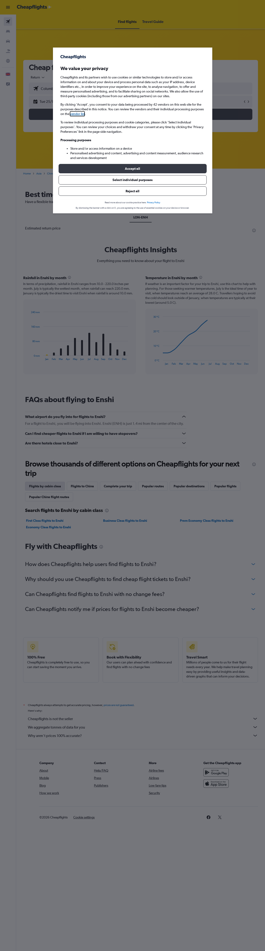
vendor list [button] (77, 114)
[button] (133, 168)
